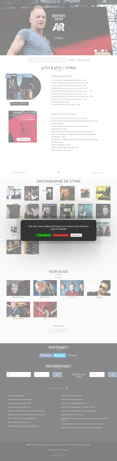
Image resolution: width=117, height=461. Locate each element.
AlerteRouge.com (34, 4)
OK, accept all (43, 235)
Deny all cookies (60, 235)
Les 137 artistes (51, 4)
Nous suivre (84, 4)
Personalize (76, 235)
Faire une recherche (67, 4)
